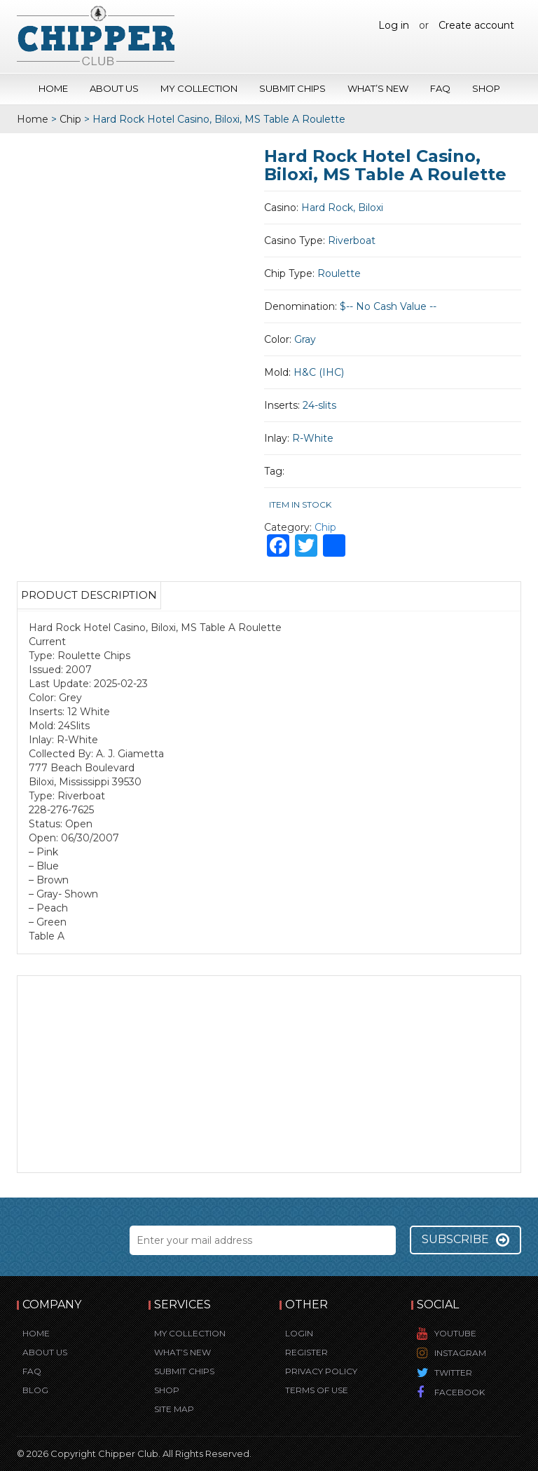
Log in (393, 25)
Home (53, 88)
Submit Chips (292, 88)
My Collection (198, 88)
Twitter (453, 1372)
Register (306, 1352)
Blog (35, 1390)
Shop (486, 88)
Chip (70, 119)
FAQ (440, 88)
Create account (476, 25)
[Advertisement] (269, 1074)
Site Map (174, 1409)
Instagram (460, 1353)
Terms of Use (316, 1390)
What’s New (377, 88)
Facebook (459, 1392)
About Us (114, 88)
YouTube (455, 1333)
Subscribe (465, 1239)
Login (299, 1333)
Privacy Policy (321, 1371)
